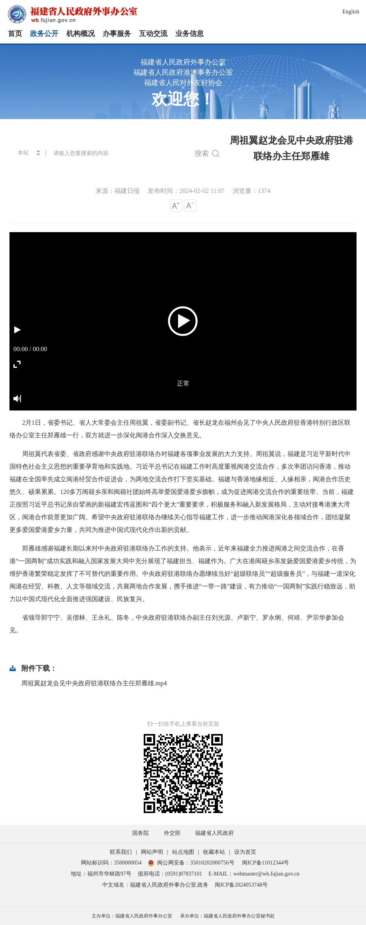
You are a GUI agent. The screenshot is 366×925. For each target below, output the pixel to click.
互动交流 (153, 34)
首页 (15, 34)
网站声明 (152, 852)
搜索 (207, 153)
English (350, 12)
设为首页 (245, 852)
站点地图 (183, 852)
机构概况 (80, 34)
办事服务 (117, 34)
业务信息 (189, 34)
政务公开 (44, 34)
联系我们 (121, 852)
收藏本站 (214, 852)
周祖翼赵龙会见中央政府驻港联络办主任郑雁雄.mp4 (94, 683)
